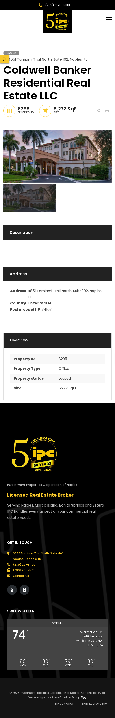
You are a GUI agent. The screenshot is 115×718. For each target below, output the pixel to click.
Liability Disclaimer (95, 703)
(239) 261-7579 (24, 570)
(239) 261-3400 (57, 5)
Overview (19, 340)
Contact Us (21, 576)
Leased (65, 378)
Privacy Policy (64, 703)
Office (64, 368)
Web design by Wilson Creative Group (57, 697)
